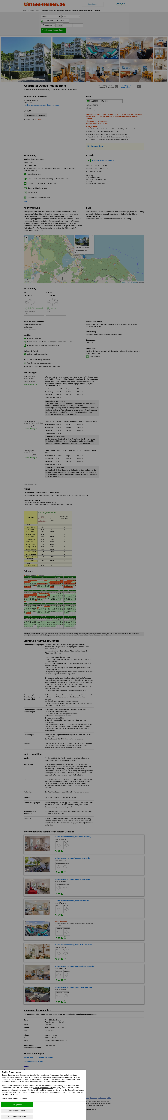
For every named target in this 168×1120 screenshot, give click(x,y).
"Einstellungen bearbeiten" (43, 1088)
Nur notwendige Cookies (17, 1116)
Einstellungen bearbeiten (17, 1111)
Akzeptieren (17, 1105)
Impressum (24, 1098)
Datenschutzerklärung (10, 1098)
